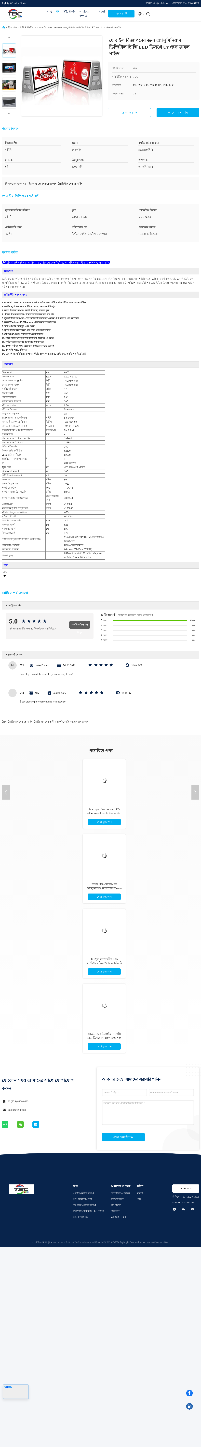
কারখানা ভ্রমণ (117, 1199)
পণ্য (58, 11)
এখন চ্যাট (121, 13)
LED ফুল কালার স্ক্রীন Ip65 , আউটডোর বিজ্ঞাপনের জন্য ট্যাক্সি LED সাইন (104, 963)
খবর (139, 1199)
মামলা (140, 1193)
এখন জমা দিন (123, 1137)
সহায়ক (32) (126, 692)
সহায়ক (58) (136, 665)
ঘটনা (102, 11)
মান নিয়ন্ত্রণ (116, 1205)
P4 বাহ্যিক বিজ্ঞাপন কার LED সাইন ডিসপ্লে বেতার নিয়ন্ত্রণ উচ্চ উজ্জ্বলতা (104, 813)
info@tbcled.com (17, 1109)
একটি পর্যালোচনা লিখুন (79, 626)
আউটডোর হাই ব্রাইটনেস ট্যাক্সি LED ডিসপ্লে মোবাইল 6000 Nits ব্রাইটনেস (104, 1037)
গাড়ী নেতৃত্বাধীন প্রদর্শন (77, 721)
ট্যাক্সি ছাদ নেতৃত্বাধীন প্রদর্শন (48, 721)
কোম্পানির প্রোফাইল (120, 1193)
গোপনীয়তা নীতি (40, 1242)
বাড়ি (50, 11)
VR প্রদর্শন (70, 11)
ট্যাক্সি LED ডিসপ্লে (28, 27)
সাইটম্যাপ (115, 1211)
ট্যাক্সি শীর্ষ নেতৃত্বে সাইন (20, 721)
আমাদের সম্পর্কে (84, 13)
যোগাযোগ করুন (118, 1217)
